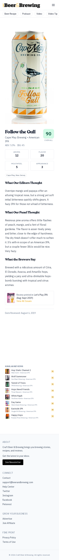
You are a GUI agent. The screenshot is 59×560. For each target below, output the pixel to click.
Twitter (6, 491)
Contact (7, 478)
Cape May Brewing (15, 137)
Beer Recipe (10, 13)
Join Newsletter (13, 462)
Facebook (7, 499)
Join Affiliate (9, 523)
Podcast (26, 13)
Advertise (7, 518)
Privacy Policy (9, 537)
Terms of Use (9, 542)
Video (39, 13)
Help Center (8, 486)
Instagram (8, 495)
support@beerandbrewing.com (18, 482)
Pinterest (7, 504)
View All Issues (24, 301)
